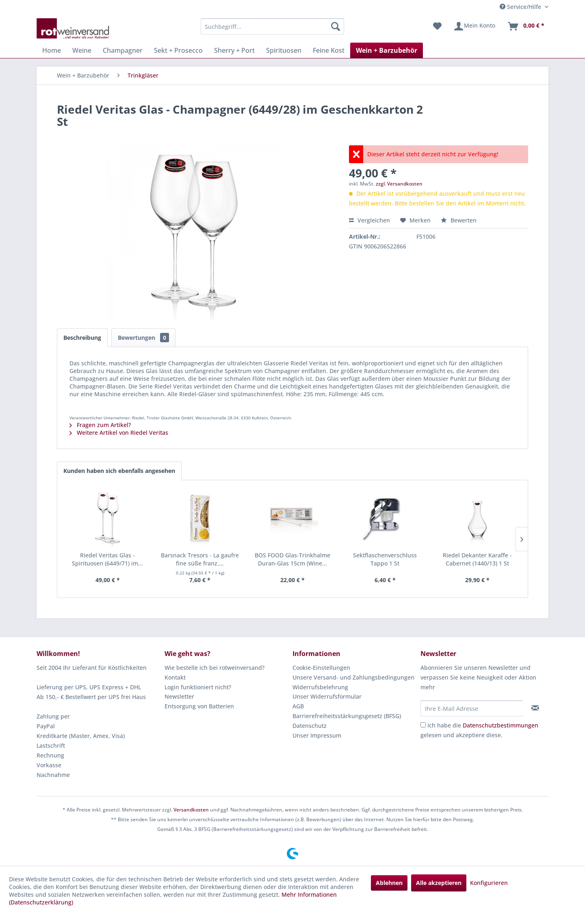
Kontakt (175, 677)
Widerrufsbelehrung (320, 687)
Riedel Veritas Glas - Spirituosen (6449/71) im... (107, 559)
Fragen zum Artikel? (100, 425)
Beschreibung (82, 337)
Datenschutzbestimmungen (500, 725)
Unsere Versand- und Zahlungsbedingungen (353, 677)
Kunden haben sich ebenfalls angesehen (119, 471)
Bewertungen (143, 337)
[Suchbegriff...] (272, 26)
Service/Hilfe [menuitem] (521, 7)
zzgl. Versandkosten (399, 183)
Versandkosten (191, 809)
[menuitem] (272, 26)
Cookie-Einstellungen (321, 667)
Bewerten (459, 220)
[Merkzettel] (437, 26)
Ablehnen (389, 883)
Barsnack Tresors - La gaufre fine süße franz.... (200, 559)
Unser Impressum (316, 735)
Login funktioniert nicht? (198, 687)
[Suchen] (335, 26)
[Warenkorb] (525, 26)
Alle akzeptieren (439, 883)
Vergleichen (369, 220)
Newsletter (179, 696)
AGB (298, 706)
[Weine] (82, 50)
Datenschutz (309, 725)
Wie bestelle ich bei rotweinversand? (214, 667)
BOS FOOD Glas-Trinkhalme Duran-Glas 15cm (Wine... (292, 559)
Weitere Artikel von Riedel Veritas (118, 432)
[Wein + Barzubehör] (386, 50)
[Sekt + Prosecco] (178, 50)
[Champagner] (122, 50)
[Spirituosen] (283, 50)
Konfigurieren (489, 883)
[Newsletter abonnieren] (535, 708)
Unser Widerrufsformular (327, 696)
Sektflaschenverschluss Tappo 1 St (385, 559)
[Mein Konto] (474, 26)
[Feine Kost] (328, 50)
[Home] (52, 50)
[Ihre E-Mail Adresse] (471, 708)
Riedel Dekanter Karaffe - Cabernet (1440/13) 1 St (477, 559)
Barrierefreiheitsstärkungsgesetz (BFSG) (346, 716)
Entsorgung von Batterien (199, 706)
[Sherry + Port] (234, 50)
